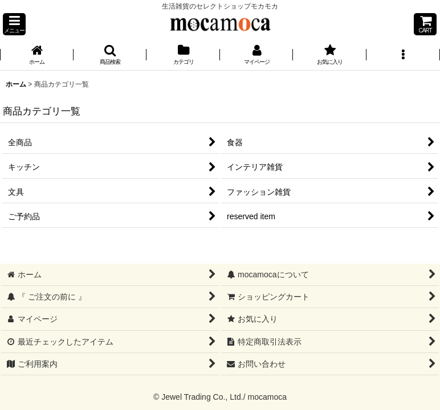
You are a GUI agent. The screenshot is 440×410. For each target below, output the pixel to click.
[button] (14, 24)
